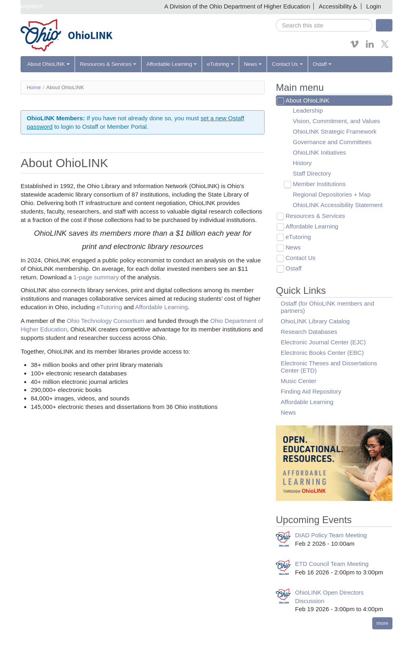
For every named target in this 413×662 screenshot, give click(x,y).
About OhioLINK (48, 64)
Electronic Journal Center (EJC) (323, 342)
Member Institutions (319, 183)
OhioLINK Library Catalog (315, 321)
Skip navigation (22, 5)
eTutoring (220, 64)
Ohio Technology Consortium (105, 320)
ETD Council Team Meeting (332, 563)
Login (373, 6)
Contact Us (287, 64)
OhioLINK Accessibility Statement (338, 204)
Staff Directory (312, 173)
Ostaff (322, 64)
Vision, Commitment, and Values (336, 120)
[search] (324, 25)
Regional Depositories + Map (332, 194)
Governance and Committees (332, 141)
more (382, 623)
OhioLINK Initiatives (319, 152)
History (302, 162)
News (253, 64)
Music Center (298, 380)
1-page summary (96, 277)
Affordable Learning (171, 64)
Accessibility (335, 6)
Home (34, 87)
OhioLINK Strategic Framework (335, 131)
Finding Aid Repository (311, 391)
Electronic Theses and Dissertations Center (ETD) (329, 367)
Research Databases (309, 331)
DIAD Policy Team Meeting (331, 535)
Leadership (308, 110)
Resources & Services (108, 64)
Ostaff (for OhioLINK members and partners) (327, 307)
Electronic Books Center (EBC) (322, 352)
